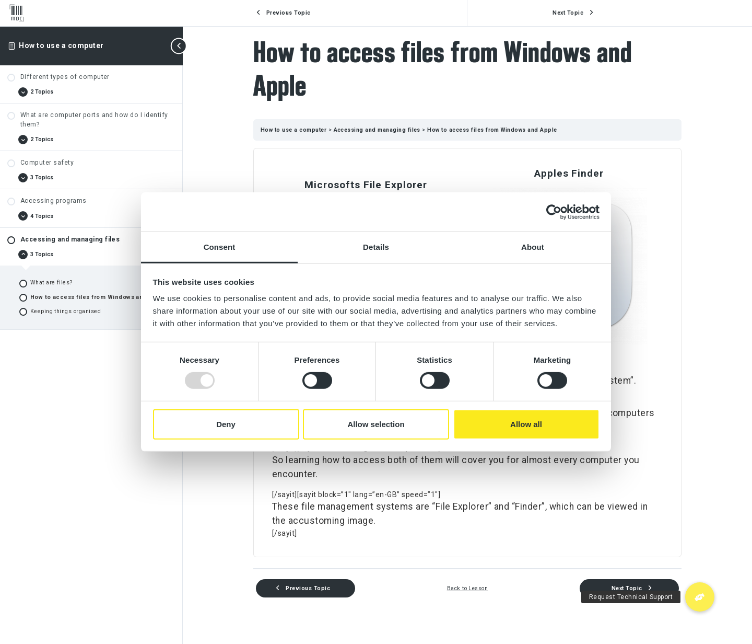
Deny (226, 424)
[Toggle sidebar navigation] (180, 45)
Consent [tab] (220, 247)
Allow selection (375, 424)
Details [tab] (376, 247)
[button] (699, 597)
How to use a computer (61, 45)
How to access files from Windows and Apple (492, 129)
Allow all (526, 424)
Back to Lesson (467, 588)
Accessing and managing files (378, 129)
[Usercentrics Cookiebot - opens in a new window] (554, 212)
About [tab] (532, 247)
